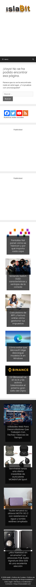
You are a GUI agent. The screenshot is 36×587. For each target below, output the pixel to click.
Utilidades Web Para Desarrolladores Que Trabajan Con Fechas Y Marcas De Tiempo (18, 432)
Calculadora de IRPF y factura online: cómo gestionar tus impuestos (18, 318)
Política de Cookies (19, 577)
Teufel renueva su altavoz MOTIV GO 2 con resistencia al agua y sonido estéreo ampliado (18, 516)
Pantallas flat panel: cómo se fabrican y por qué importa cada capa (18, 246)
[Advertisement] (18, 33)
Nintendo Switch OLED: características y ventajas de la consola (18, 281)
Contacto (8, 584)
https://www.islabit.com (22, 584)
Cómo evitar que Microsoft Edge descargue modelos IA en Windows (18, 353)
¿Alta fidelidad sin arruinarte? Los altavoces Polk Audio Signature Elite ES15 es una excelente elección (18, 559)
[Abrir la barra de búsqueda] (33, 59)
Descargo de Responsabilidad (22, 579)
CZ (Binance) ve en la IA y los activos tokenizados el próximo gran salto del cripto (18, 384)
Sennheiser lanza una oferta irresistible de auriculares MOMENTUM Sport (18, 474)
